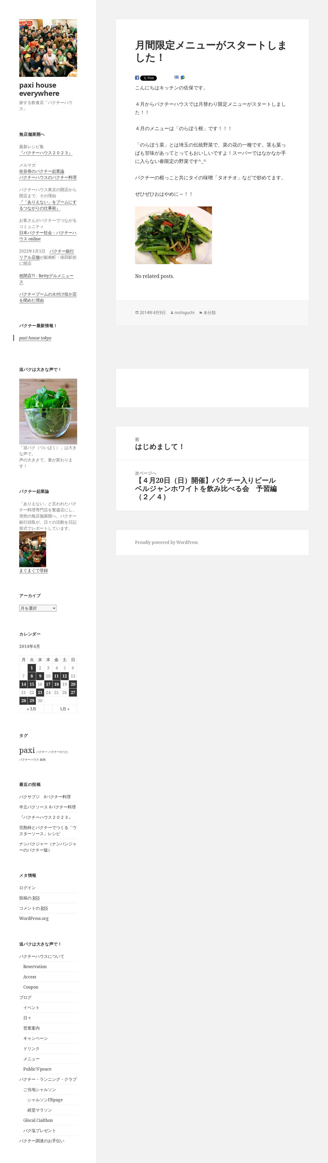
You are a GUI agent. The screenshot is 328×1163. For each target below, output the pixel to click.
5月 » (64, 709)
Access (29, 977)
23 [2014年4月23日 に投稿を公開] (40, 692)
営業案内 (31, 1028)
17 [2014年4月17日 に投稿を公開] (48, 684)
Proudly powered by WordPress (166, 542)
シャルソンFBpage (45, 1100)
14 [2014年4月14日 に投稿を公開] (23, 684)
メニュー (31, 1059)
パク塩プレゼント (39, 1130)
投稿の (29, 898)
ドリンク (31, 1048)
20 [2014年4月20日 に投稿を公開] (73, 684)
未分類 (209, 312)
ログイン (27, 887)
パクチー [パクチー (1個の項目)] (41, 752)
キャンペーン (35, 1038)
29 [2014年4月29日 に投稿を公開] (31, 700)
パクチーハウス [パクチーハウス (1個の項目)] (29, 759)
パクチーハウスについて (41, 956)
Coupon (30, 987)
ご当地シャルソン (39, 1089)
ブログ (25, 997)
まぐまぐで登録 (33, 570)
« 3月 (31, 709)
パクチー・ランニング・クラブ (48, 1079)
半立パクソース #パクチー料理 (47, 807)
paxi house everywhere (39, 89)
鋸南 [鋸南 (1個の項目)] (43, 759)
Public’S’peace (37, 1069)
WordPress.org (34, 918)
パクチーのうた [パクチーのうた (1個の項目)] (58, 752)
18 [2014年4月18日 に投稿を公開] (56, 684)
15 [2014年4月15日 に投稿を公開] (31, 684)
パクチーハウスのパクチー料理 (48, 177)
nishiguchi (185, 312)
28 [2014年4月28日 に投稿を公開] (23, 700)
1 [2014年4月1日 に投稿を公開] (31, 668)
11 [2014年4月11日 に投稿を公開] (56, 676)
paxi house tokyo (35, 338)
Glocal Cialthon (38, 1120)
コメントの (33, 908)
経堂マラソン (39, 1110)
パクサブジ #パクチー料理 (45, 796)
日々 (27, 1018)
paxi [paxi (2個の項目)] (27, 750)
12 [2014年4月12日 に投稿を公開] (64, 676)
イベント (31, 1007)
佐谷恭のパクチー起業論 (41, 171)
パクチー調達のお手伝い (41, 1141)
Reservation (35, 966)
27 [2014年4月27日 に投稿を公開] (73, 692)
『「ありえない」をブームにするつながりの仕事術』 (48, 205)
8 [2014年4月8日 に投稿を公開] (31, 676)
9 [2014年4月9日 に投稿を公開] (40, 676)
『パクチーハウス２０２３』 (46, 152)
